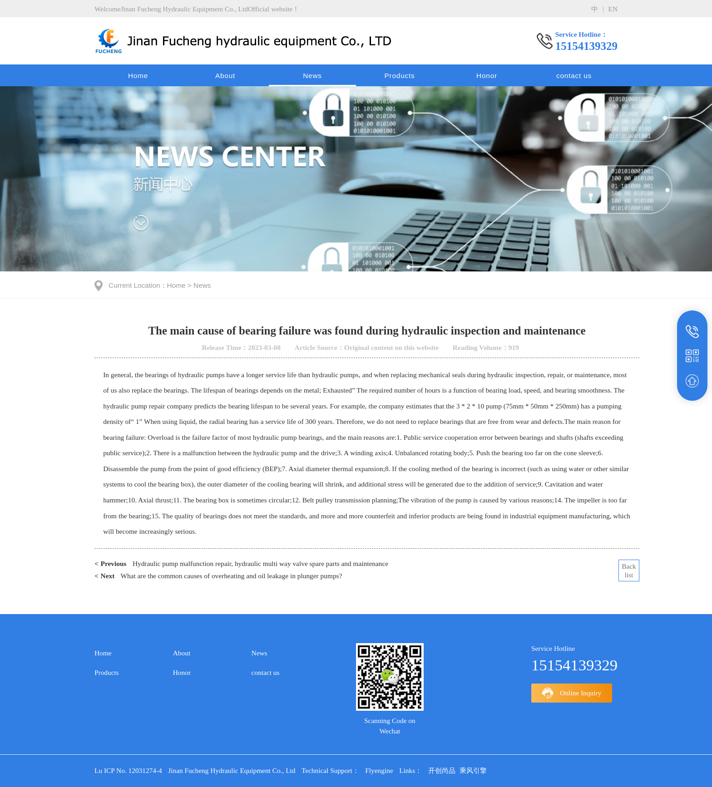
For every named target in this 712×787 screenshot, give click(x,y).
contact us (574, 75)
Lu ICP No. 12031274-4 (128, 770)
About (225, 75)
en (613, 9)
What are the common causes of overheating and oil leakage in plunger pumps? (218, 576)
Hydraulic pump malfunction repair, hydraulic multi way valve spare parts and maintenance (241, 564)
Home (138, 75)
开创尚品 (441, 770)
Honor (486, 75)
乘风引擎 (473, 770)
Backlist (629, 570)
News (312, 75)
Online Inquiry (571, 693)
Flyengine (379, 770)
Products (399, 75)
